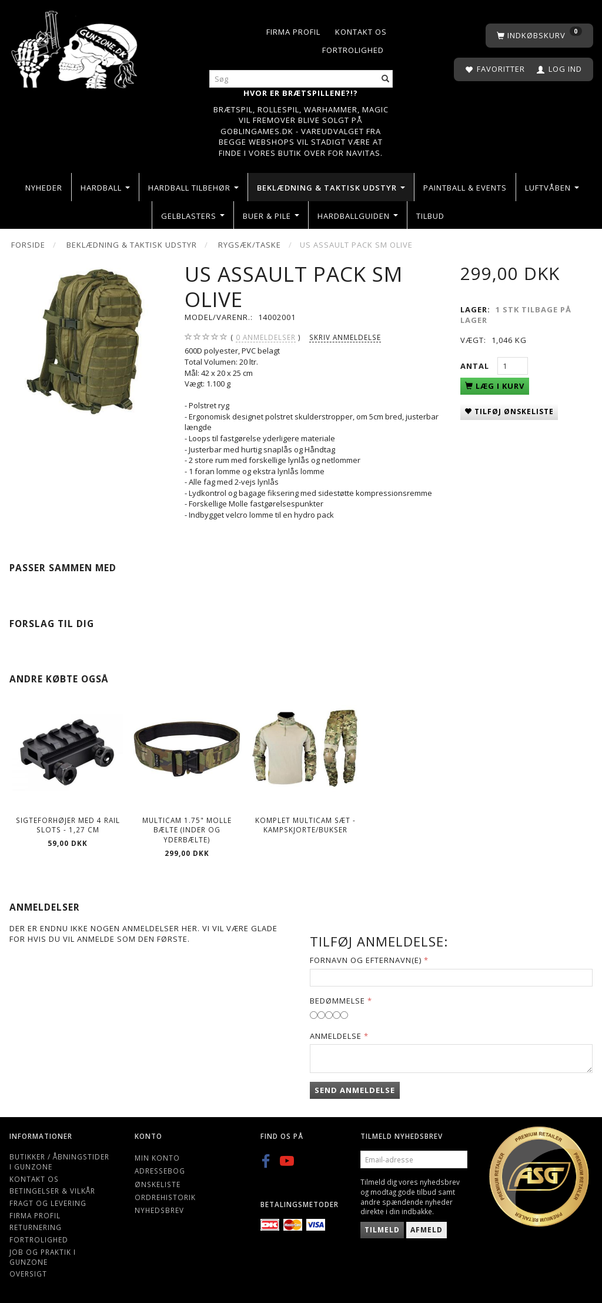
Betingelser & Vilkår (52, 1190)
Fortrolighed (353, 50)
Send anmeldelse (355, 1090)
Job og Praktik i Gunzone (42, 1257)
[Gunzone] (75, 47)
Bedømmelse (337, 1000)
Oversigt (28, 1273)
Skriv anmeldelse (345, 337)
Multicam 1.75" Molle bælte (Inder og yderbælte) (187, 829)
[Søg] (386, 79)
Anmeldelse (336, 1036)
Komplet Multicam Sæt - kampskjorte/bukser (305, 825)
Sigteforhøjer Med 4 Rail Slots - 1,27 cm (68, 825)
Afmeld (426, 1230)
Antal (475, 366)
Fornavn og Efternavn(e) (366, 960)
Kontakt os (361, 31)
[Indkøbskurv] (539, 35)
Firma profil (293, 31)
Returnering (35, 1227)
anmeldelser (266, 337)
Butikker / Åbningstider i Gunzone (59, 1161)
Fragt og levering (47, 1203)
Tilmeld (382, 1230)
